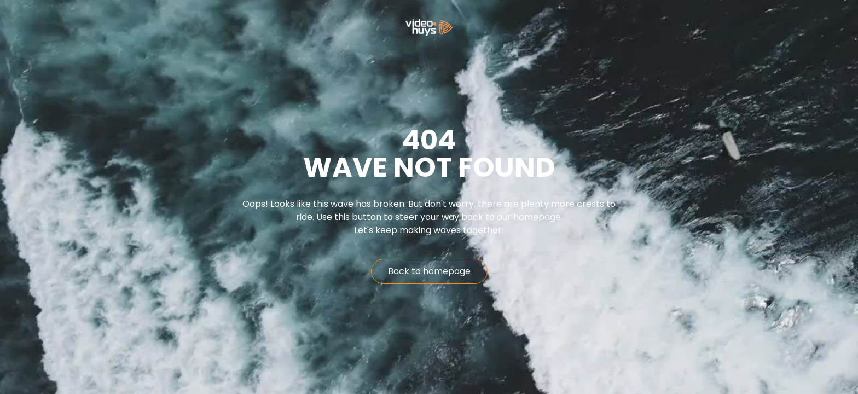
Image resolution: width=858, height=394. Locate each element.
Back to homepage (429, 271)
